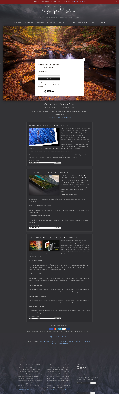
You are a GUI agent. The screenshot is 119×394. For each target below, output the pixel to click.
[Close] (84, 59)
